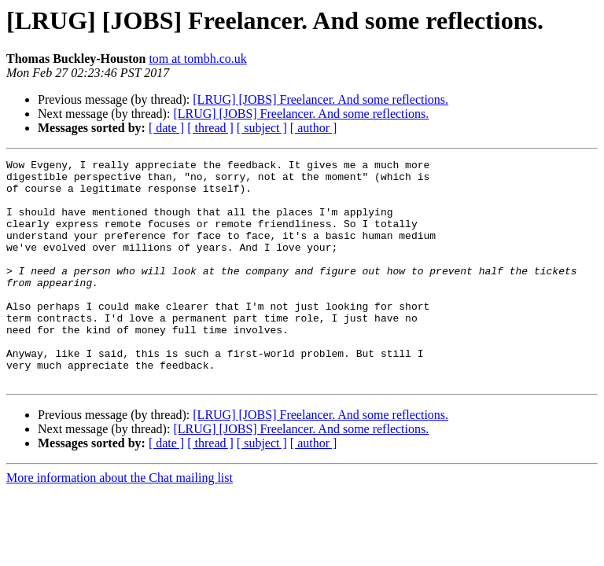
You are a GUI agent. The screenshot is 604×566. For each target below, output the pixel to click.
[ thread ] (210, 127)
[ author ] (313, 127)
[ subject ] (262, 127)
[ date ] (166, 127)
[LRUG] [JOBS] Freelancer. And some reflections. (320, 99)
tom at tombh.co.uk (197, 58)
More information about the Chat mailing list (119, 522)
